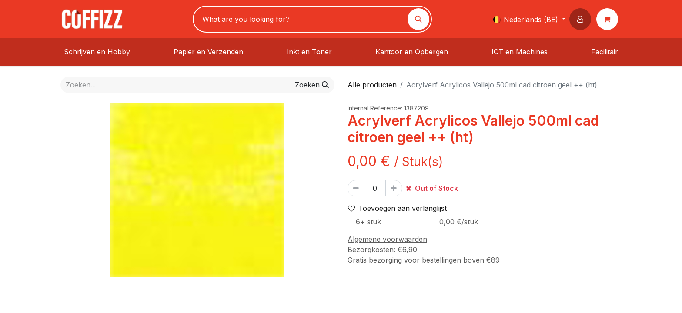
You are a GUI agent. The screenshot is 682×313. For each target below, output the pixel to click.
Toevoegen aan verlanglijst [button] (397, 208)
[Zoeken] (418, 19)
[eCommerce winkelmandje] (609, 19)
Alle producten (372, 84)
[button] (582, 19)
